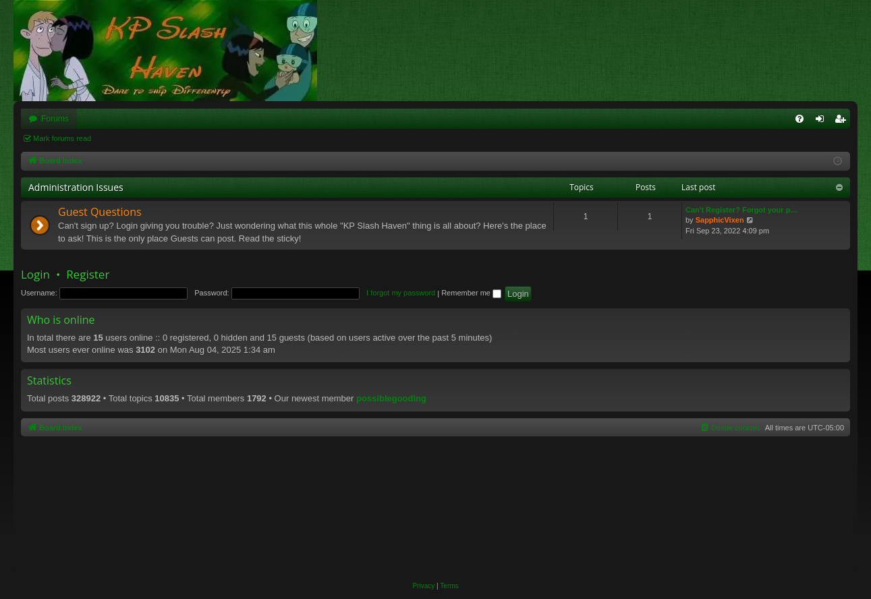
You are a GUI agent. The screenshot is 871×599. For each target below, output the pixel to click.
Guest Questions (100, 211)
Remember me (471, 293)
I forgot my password (400, 293)
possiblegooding (391, 398)
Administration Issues (75, 187)
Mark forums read (62, 138)
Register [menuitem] (843, 121)
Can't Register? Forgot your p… (741, 210)
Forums (55, 118)
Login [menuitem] (823, 121)
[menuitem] (799, 119)
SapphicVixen (720, 220)
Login (35, 274)
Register (87, 274)
